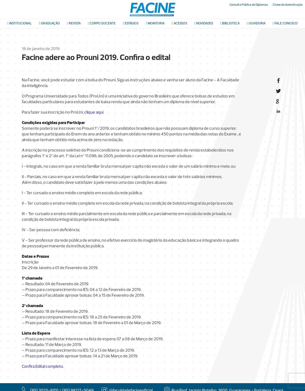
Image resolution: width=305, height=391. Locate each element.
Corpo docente (102, 23)
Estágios (130, 23)
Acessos (179, 23)
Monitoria (155, 23)
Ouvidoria (256, 23)
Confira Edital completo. (43, 366)
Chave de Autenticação (288, 4)
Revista (74, 23)
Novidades (203, 23)
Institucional (19, 23)
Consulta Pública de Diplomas (248, 4)
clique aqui (93, 112)
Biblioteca (230, 23)
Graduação (49, 23)
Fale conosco (285, 23)
